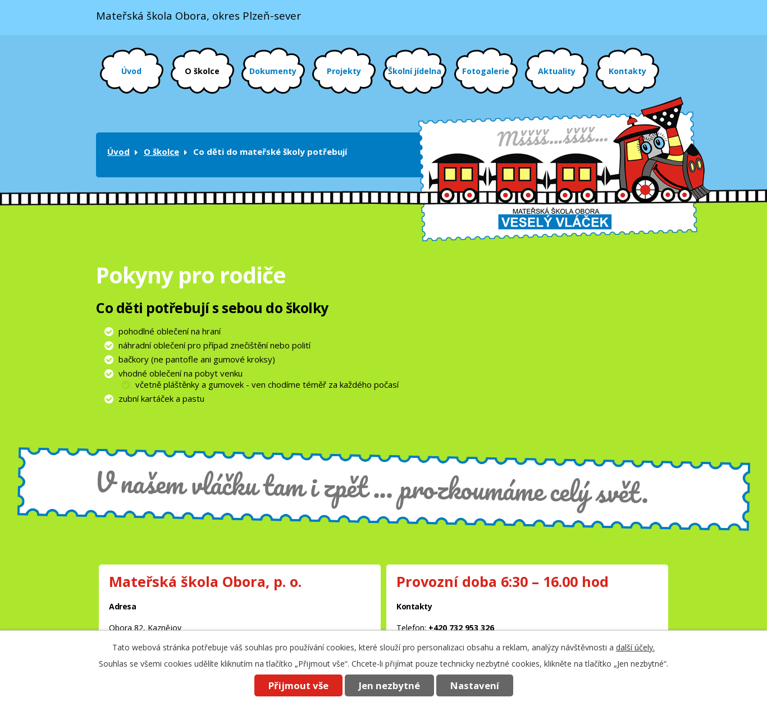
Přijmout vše (298, 685)
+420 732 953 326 (461, 627)
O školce (202, 71)
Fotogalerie (485, 71)
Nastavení (474, 685)
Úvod (131, 71)
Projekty (344, 71)
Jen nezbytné (389, 685)
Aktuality (557, 71)
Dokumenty (272, 71)
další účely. (635, 647)
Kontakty (627, 71)
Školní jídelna (414, 71)
